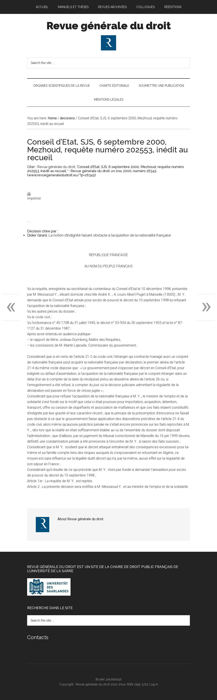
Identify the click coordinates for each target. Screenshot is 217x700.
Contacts (37, 637)
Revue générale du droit (108, 26)
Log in (153, 684)
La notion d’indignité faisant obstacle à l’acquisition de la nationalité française (109, 235)
